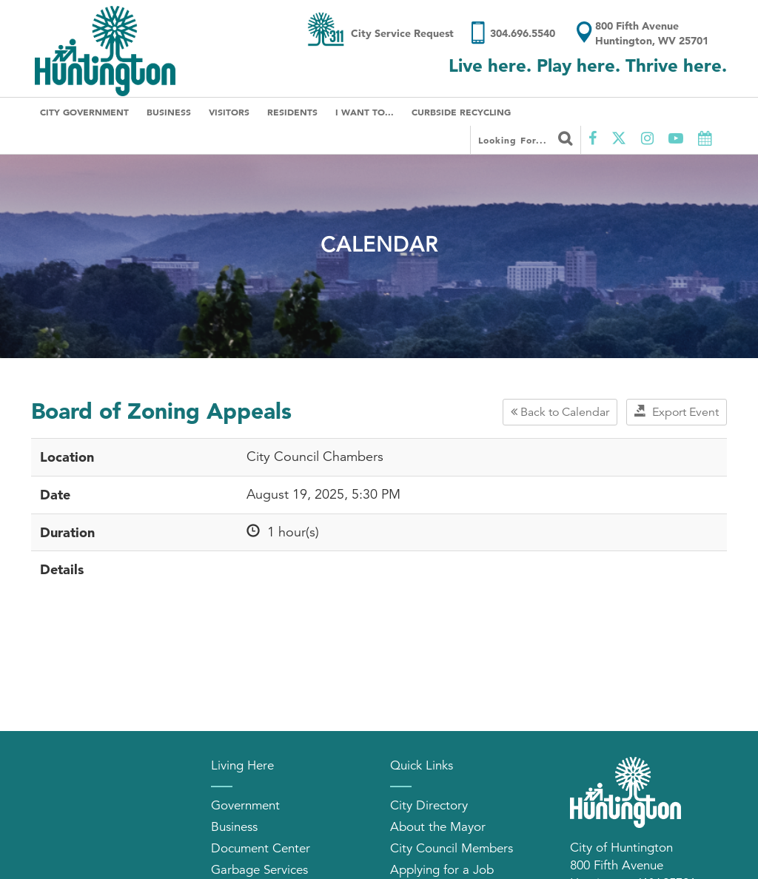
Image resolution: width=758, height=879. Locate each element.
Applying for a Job (442, 870)
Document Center (260, 848)
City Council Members (451, 848)
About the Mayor (438, 827)
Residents (292, 112)
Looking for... (525, 138)
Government (245, 805)
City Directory (429, 805)
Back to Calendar (560, 412)
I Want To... (364, 112)
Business (169, 112)
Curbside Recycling (461, 112)
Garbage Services (259, 870)
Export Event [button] (676, 412)
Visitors (229, 112)
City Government (84, 112)
